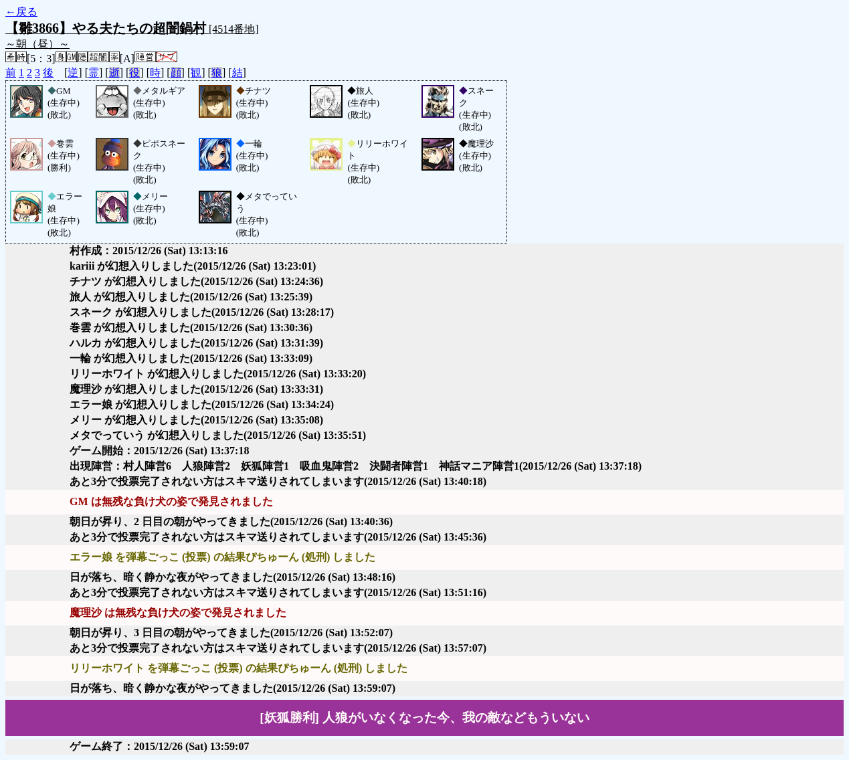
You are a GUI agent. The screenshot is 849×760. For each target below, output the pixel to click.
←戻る (21, 11)
